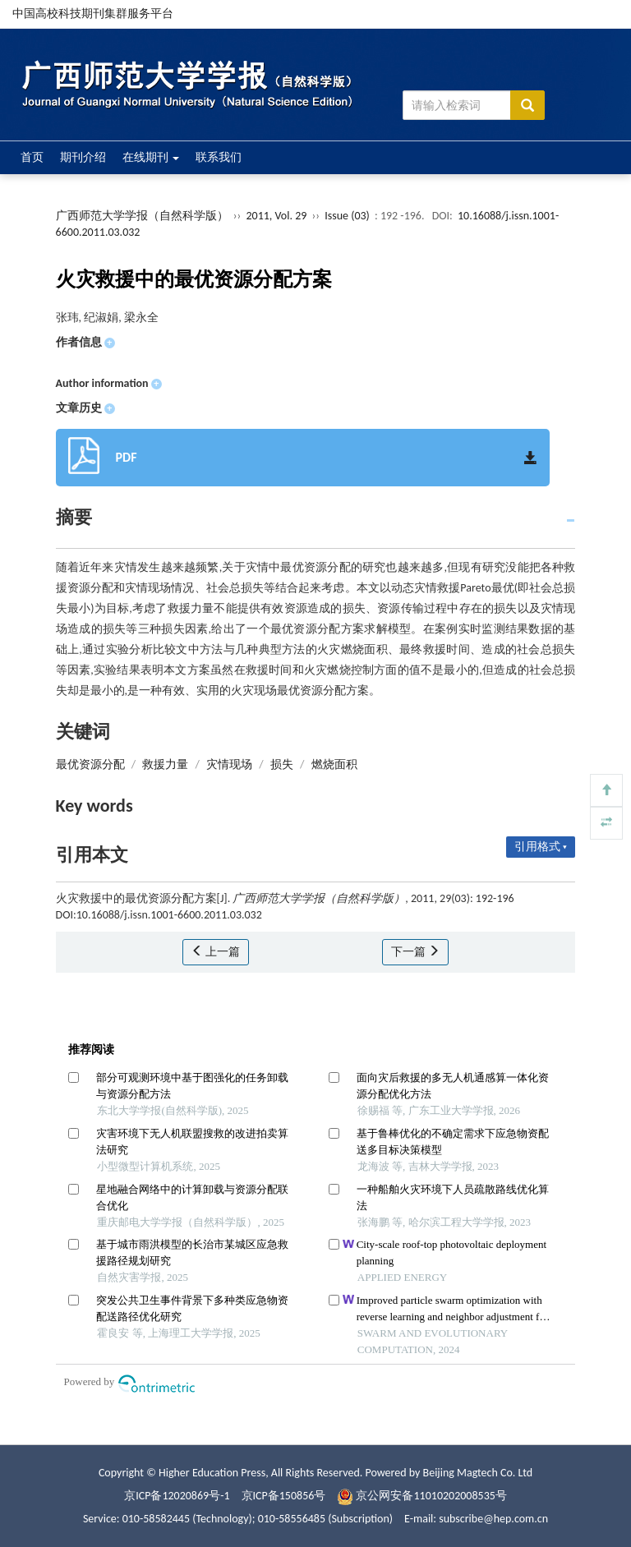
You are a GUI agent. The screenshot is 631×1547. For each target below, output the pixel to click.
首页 (32, 157)
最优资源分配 (90, 764)
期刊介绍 (83, 157)
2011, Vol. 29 (277, 216)
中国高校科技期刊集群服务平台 (92, 14)
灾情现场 (229, 764)
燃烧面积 (334, 764)
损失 (281, 764)
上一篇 (215, 952)
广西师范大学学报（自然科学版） (142, 216)
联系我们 (219, 157)
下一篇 (415, 952)
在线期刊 (150, 157)
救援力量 (165, 764)
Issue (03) (347, 216)
